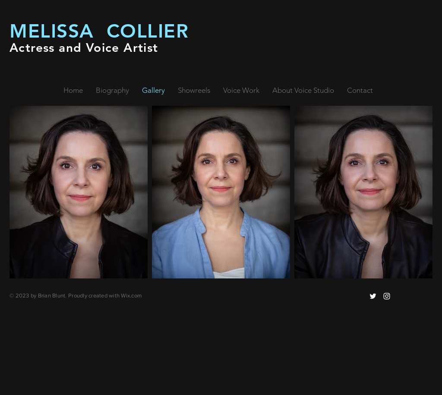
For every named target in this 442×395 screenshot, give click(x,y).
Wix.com (131, 295)
